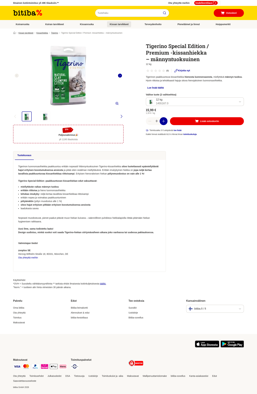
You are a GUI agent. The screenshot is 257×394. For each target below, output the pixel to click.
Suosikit (132, 307)
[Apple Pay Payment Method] (54, 367)
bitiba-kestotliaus (79, 317)
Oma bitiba (18, 307)
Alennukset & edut (80, 312)
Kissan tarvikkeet (119, 24)
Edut (214, 376)
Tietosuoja (79, 376)
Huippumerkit (223, 24)
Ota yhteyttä (19, 312)
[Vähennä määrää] (150, 121)
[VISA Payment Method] (17, 367)
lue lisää (177, 130)
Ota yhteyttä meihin (179, 3)
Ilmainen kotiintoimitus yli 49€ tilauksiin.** (36, 3)
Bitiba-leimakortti (79, 307)
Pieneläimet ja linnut (189, 24)
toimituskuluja (190, 134)
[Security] (135, 364)
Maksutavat (19, 322)
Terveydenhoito (153, 24)
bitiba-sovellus (178, 376)
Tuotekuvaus (24, 155)
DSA (67, 376)
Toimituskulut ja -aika (112, 376)
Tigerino (54, 33)
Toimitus (17, 317)
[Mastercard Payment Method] (26, 367)
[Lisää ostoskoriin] (207, 121)
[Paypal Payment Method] (35, 367)
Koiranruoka (22, 24)
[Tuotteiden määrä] (156, 121)
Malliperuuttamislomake (155, 376)
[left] (17, 76)
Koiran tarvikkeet (54, 24)
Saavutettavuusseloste (24, 381)
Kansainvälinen (195, 300)
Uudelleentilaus (206, 3)
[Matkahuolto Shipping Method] (75, 367)
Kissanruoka (87, 24)
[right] (120, 76)
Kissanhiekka (42, 33)
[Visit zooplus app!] (207, 346)
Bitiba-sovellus (135, 317)
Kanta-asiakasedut (198, 376)
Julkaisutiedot (54, 376)
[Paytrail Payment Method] (45, 367)
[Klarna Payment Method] (63, 367)
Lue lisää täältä (155, 87)
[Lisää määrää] (164, 121)
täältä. (103, 283)
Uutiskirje (133, 312)
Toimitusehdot (36, 376)
